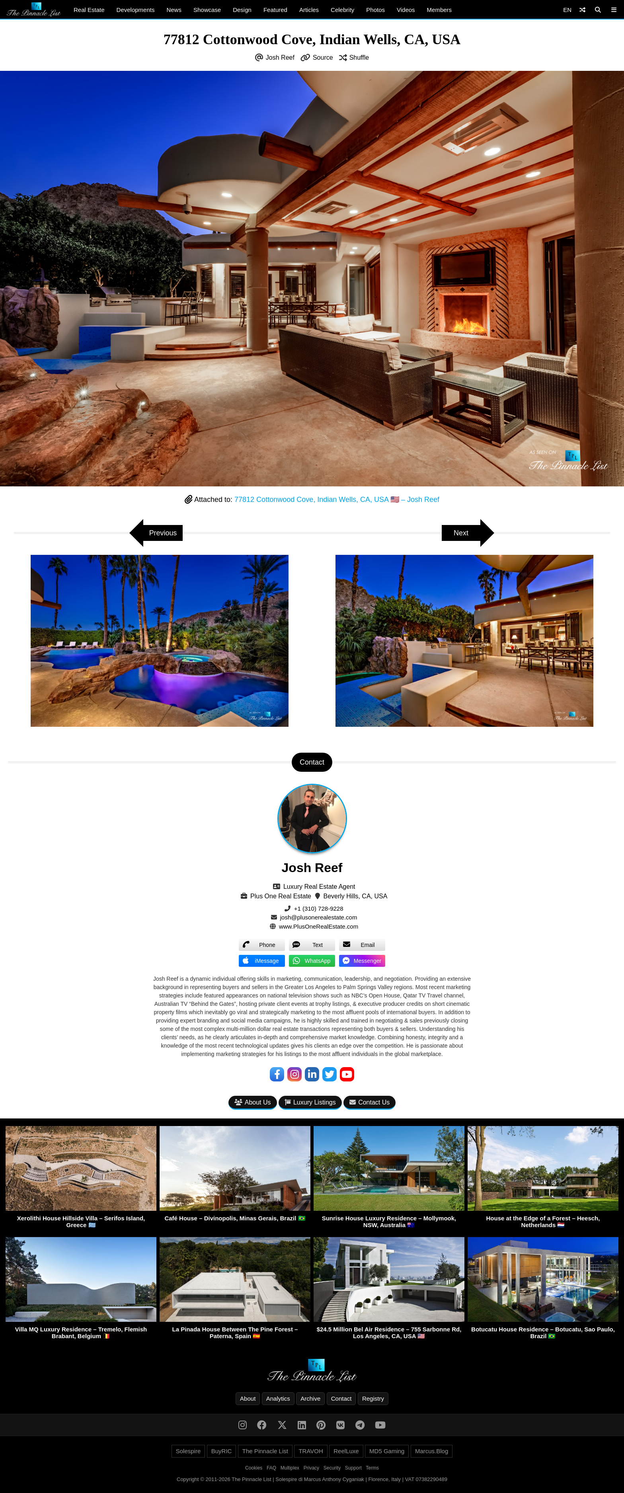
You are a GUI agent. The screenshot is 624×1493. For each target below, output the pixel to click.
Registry (373, 1398)
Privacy (311, 1468)
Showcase (207, 9)
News (173, 9)
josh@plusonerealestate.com (318, 917)
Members (439, 9)
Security (332, 1468)
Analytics (278, 1398)
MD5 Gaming (386, 1451)
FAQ (271, 1468)
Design (242, 9)
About (247, 1398)
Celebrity (342, 9)
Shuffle (359, 57)
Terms (372, 1468)
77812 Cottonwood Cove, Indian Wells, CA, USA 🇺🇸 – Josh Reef (336, 500)
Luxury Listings (310, 1102)
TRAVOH (310, 1451)
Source (323, 57)
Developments (136, 9)
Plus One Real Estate (280, 896)
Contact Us (369, 1102)
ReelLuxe (346, 1451)
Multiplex (290, 1468)
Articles (309, 9)
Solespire (188, 1451)
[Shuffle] (582, 10)
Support (353, 1468)
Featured (275, 9)
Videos (406, 9)
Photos (375, 9)
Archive (310, 1398)
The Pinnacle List (265, 1451)
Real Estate (89, 9)
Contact (341, 1398)
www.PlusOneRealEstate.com (318, 926)
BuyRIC (221, 1451)
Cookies (253, 1468)
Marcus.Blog (431, 1451)
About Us (252, 1102)
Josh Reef (280, 57)
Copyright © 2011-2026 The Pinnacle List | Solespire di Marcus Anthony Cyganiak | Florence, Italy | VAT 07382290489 (312, 1479)
